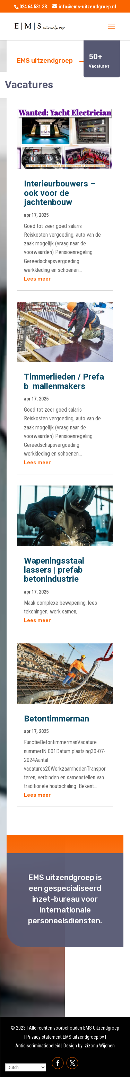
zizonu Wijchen (100, 1045)
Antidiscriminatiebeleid (37, 1045)
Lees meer (37, 279)
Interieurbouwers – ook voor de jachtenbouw (59, 193)
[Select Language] (25, 1067)
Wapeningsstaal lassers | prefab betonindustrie (54, 570)
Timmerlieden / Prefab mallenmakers (64, 381)
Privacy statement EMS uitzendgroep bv (65, 1037)
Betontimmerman (56, 719)
